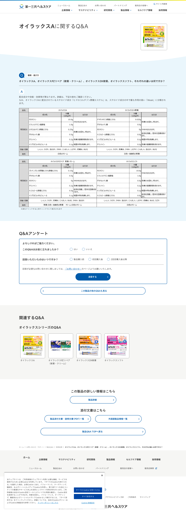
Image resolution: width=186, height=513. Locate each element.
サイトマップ (145, 491)
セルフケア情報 (145, 9)
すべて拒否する (88, 496)
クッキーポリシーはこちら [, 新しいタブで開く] (48, 503)
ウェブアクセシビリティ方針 (113, 491)
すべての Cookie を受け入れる (88, 490)
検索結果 (59, 447)
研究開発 (109, 9)
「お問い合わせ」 (73, 269)
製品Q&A (50, 447)
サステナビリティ (88, 9)
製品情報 (126, 9)
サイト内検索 (160, 4)
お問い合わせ (112, 4)
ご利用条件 (132, 491)
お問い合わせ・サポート (35, 447)
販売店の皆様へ (143, 4)
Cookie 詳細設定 (88, 503)
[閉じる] (102, 475)
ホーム (21, 447)
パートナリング (127, 4)
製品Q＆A (99, 4)
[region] (54, 490)
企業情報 (67, 9)
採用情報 (163, 9)
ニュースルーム (86, 4)
